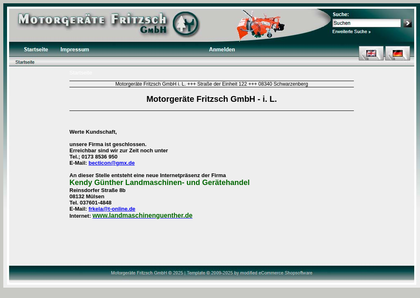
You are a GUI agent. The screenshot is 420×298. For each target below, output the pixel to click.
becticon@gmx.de (111, 163)
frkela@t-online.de (111, 209)
